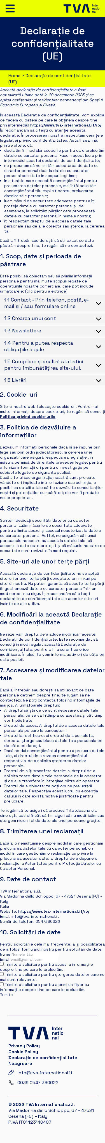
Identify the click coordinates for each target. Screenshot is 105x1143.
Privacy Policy (24, 1046)
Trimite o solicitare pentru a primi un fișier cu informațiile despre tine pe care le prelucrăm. (44, 987)
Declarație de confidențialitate (42, 1058)
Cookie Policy (23, 1052)
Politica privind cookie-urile (27, 416)
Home (14, 76)
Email (4, 959)
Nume (5, 954)
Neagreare (20, 1063)
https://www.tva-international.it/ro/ (65, 125)
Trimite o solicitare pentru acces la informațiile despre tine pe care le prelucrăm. (46, 967)
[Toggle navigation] (10, 8)
